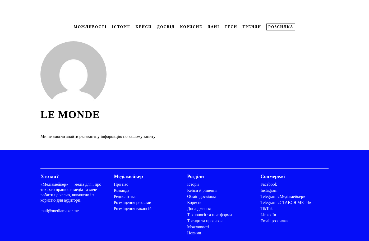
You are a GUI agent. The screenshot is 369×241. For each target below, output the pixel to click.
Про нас (121, 184)
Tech (231, 27)
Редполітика (125, 196)
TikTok (267, 208)
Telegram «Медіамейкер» (283, 196)
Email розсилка (274, 221)
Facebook (269, 184)
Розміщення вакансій (133, 208)
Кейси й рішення (202, 190)
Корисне (191, 27)
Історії (121, 27)
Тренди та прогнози (205, 221)
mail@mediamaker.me (59, 210)
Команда (122, 190)
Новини (194, 233)
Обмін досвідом (201, 196)
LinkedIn (268, 214)
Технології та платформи (209, 214)
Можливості (90, 27)
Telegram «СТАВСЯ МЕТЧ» (286, 202)
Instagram (269, 190)
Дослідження (199, 208)
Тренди (252, 27)
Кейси (144, 27)
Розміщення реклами (132, 202)
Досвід (166, 27)
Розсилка (280, 27)
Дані (213, 27)
